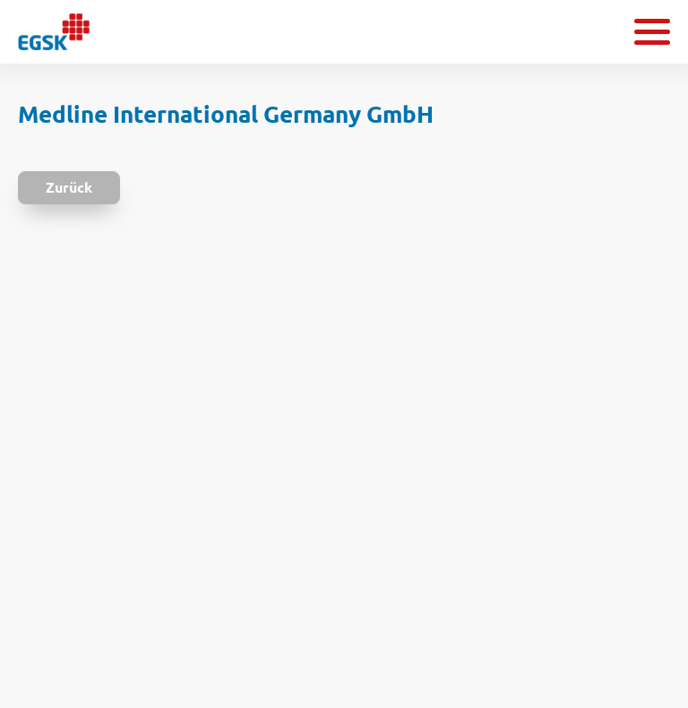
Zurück (69, 187)
